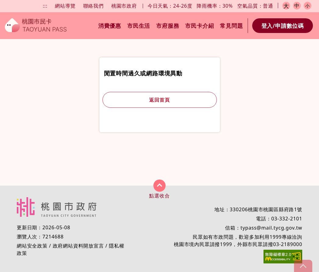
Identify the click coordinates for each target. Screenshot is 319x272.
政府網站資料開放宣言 (78, 245)
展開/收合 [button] (159, 186)
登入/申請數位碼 (282, 25)
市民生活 (138, 25)
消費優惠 (109, 25)
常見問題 (231, 25)
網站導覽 (65, 5)
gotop (303, 266)
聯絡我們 (93, 5)
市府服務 (167, 25)
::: (45, 5)
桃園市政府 (124, 5)
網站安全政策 (32, 245)
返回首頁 (159, 99)
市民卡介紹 (199, 25)
